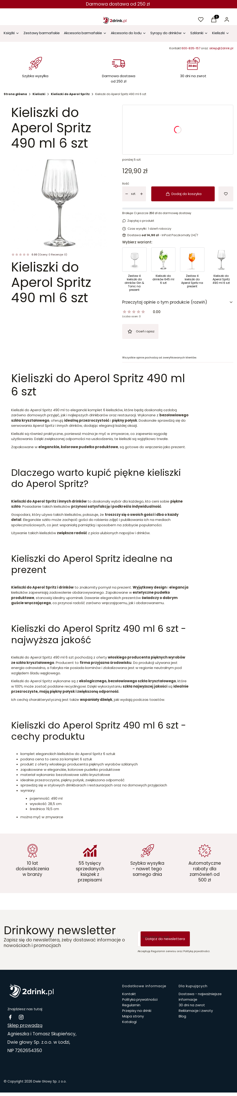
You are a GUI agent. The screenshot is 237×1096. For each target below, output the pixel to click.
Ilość (125, 183)
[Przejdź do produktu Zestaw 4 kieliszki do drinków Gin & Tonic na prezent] (134, 270)
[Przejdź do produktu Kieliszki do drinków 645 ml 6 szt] (163, 270)
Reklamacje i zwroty (196, 1010)
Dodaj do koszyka (183, 193)
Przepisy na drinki (136, 1010)
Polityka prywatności (140, 999)
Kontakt (129, 993)
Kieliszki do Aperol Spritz (70, 94)
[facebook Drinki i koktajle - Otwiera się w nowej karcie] (10, 1017)
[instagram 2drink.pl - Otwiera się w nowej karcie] (21, 1017)
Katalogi (129, 1021)
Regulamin (131, 1005)
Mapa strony (133, 1016)
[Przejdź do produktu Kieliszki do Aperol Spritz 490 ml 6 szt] (221, 270)
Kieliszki (39, 94)
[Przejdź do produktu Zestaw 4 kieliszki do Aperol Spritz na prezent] (192, 270)
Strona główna (15, 94)
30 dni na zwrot (192, 1005)
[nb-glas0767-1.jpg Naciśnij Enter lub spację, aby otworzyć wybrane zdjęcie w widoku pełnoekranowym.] (59, 201)
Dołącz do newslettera (165, 938)
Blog (182, 1016)
